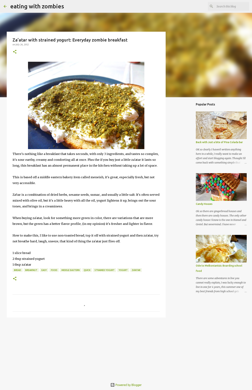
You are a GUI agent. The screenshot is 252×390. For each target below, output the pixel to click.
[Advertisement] (86, 348)
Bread (17, 270)
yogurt (123, 270)
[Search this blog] (230, 6)
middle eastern (70, 270)
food (54, 270)
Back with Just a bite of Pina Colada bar (219, 142)
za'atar (136, 270)
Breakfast (31, 270)
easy (44, 270)
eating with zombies (37, 6)
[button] (15, 52)
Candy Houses (204, 203)
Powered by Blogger (126, 385)
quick (87, 270)
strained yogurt (105, 270)
